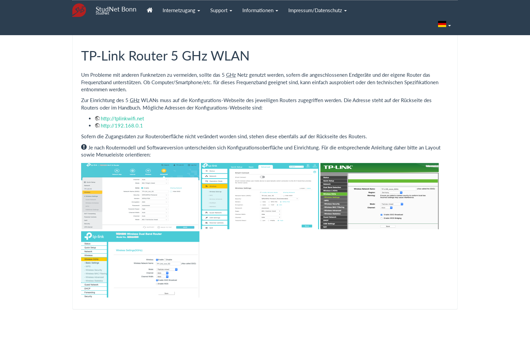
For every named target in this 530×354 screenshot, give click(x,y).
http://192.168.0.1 (122, 125)
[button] (444, 24)
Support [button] (221, 10)
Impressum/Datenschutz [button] (317, 10)
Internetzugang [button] (181, 10)
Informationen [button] (260, 10)
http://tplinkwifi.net (122, 118)
